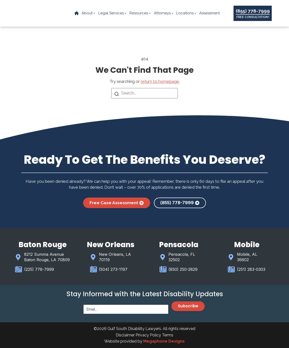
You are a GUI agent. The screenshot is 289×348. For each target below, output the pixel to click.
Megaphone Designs (164, 341)
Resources (140, 13)
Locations (187, 13)
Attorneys (163, 13)
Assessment (209, 13)
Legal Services (112, 13)
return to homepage (160, 81)
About (88, 13)
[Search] (116, 94)
